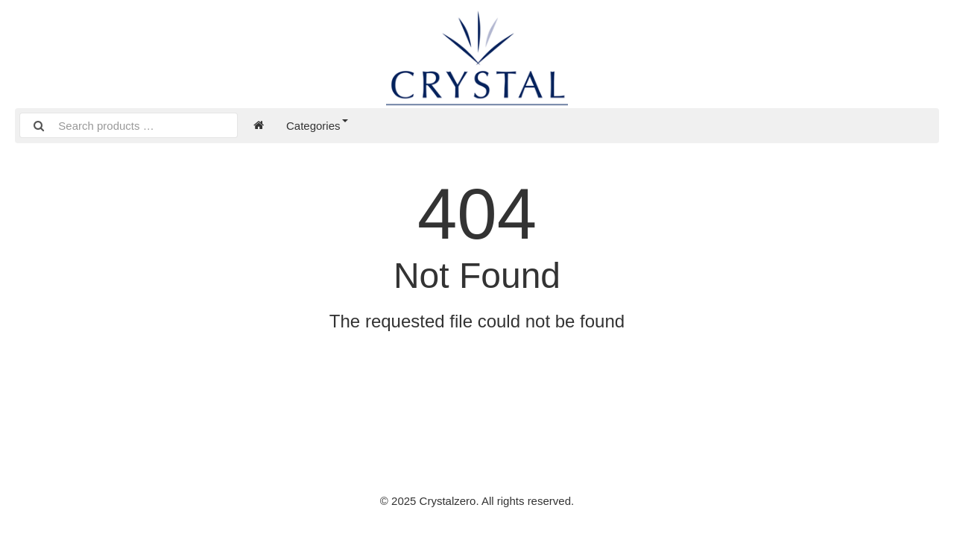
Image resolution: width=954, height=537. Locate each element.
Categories (317, 125)
